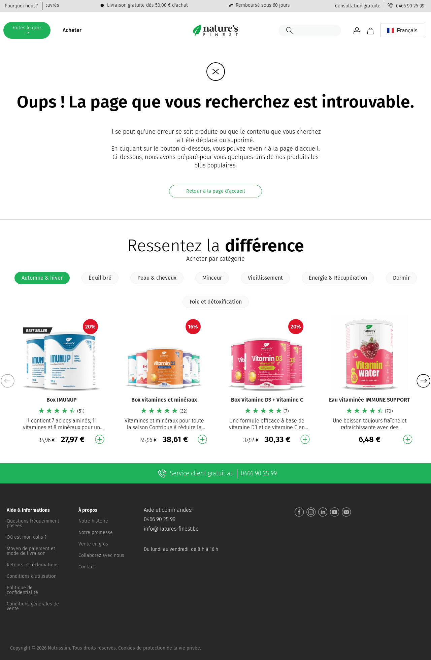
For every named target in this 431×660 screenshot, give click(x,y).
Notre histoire (93, 521)
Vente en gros (93, 544)
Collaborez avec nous (101, 555)
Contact (86, 567)
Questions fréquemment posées (33, 523)
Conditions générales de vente (33, 606)
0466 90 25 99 (410, 6)
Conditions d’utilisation (32, 576)
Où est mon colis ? (26, 537)
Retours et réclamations (33, 565)
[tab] (42, 278)
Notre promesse (95, 532)
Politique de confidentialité (22, 590)
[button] (423, 380)
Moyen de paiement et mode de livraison (31, 551)
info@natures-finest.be (171, 529)
